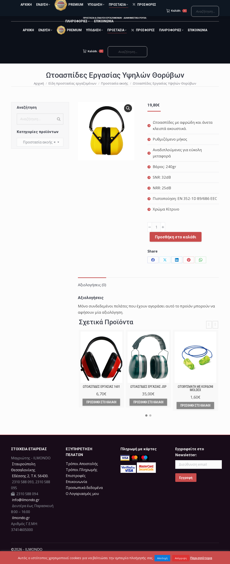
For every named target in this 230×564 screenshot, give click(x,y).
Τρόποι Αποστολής (82, 471)
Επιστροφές (76, 483)
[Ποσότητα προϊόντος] (156, 235)
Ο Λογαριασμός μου (82, 501)
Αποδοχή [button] (162, 558)
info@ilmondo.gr (26, 507)
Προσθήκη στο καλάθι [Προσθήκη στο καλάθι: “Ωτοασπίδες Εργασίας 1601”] (101, 410)
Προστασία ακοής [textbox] (38, 150)
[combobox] (40, 150)
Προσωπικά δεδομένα (84, 495)
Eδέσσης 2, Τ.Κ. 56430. (30, 483)
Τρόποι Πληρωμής (81, 477)
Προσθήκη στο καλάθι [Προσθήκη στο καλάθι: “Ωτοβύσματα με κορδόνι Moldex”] (195, 413)
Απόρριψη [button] (181, 558)
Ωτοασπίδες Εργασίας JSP (148, 395)
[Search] (58, 127)
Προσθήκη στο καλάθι (175, 245)
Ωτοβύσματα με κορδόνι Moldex (195, 396)
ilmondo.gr (20, 525)
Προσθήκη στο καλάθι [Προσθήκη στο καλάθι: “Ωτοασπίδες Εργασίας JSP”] (148, 410)
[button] (128, 116)
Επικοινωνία (76, 489)
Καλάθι (93, 59)
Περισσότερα (201, 558)
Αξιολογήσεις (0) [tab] (92, 292)
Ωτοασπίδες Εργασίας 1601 (101, 395)
